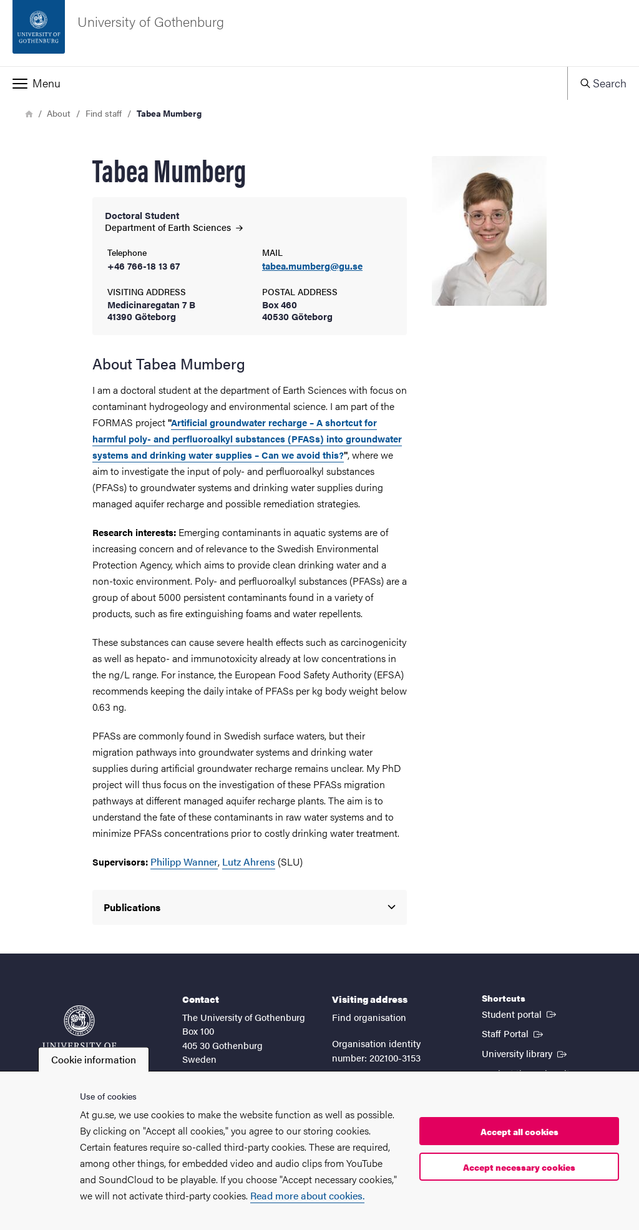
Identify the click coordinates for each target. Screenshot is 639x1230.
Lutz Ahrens (248, 861)
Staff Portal (513, 1033)
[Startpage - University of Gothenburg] (319, 33)
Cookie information (93, 1059)
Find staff (103, 113)
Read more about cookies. (307, 1195)
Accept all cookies (519, 1131)
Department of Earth (174, 227)
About (59, 113)
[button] (283, 83)
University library (525, 1053)
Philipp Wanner (184, 861)
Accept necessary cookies (519, 1167)
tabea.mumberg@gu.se (312, 266)
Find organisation (369, 1016)
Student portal (520, 1013)
